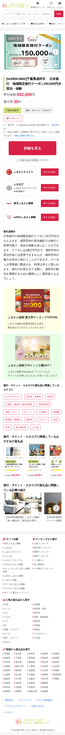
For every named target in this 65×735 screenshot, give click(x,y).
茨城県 (7, 683)
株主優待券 (21, 427)
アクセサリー (40, 634)
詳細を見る (15, 38)
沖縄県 (56, 679)
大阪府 (32, 679)
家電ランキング (41, 552)
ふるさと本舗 (10, 580)
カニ (6, 613)
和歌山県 (33, 691)
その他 (35, 427)
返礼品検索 (38, 23)
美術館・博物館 (12, 419)
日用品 (37, 625)
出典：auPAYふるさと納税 (51, 71)
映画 (55, 419)
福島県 (7, 679)
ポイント (28, 412)
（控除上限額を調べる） (23, 135)
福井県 (18, 683)
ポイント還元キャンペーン (16, 593)
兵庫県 (32, 683)
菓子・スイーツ (11, 638)
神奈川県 (19, 666)
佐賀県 (56, 654)
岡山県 (45, 662)
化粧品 (37, 629)
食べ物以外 (39, 564)
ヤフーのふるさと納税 (14, 584)
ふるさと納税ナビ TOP (14, 23)
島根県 (45, 658)
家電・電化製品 (41, 617)
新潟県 (18, 670)
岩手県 (7, 662)
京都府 (32, 675)
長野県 (18, 691)
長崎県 (56, 658)
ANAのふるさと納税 (13, 564)
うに (6, 621)
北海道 (7, 654)
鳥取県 (45, 654)
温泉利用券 (44, 404)
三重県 (32, 666)
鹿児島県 (57, 675)
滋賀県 (32, 670)
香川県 (45, 679)
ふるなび (8, 548)
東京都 (18, 662)
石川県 (18, 679)
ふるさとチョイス (12, 552)
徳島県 (45, 675)
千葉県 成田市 (12, 110)
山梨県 (18, 687)
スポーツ (43, 419)
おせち (7, 642)
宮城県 (7, 666)
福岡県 (45, 691)
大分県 (56, 666)
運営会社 (8, 700)
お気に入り (51, 5)
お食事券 (43, 412)
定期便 (37, 604)
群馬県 (7, 691)
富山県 (18, 675)
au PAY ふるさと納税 (13, 576)
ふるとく (8, 712)
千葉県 (18, 658)
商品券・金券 (40, 609)
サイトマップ (25, 700)
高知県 (45, 687)
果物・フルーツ (11, 629)
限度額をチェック (38, 5)
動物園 (56, 412)
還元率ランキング (42, 548)
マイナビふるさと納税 (14, 588)
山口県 (45, 670)
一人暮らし (39, 560)
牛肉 (6, 604)
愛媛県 (45, 683)
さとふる (8, 556)
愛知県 (32, 662)
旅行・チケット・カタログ (38, 110)
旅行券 (37, 613)
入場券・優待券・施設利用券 (18, 404)
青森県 (7, 658)
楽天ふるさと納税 (12, 543)
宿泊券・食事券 (33, 396)
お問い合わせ (37, 706)
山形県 (7, 675)
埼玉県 (18, 654)
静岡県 (32, 658)
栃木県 (7, 687)
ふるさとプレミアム (13, 560)
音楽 (7, 427)
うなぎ (7, 617)
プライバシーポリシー (14, 706)
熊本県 (56, 662)
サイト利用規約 (44, 700)
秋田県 (7, 670)
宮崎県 (56, 670)
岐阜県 (32, 654)
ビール (7, 634)
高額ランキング (41, 556)
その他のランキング (43, 568)
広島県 (45, 666)
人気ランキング (41, 543)
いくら (7, 609)
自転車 (37, 621)
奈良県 (32, 687)
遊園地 (29, 419)
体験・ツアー (11, 412)
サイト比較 (10, 539)
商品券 (50, 396)
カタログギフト (12, 396)
